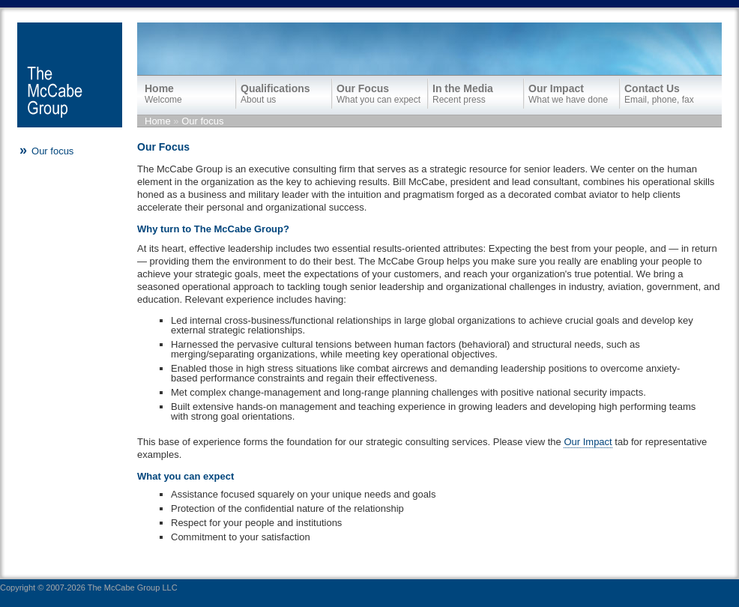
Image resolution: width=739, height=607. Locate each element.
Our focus (202, 121)
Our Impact (588, 441)
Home (158, 121)
